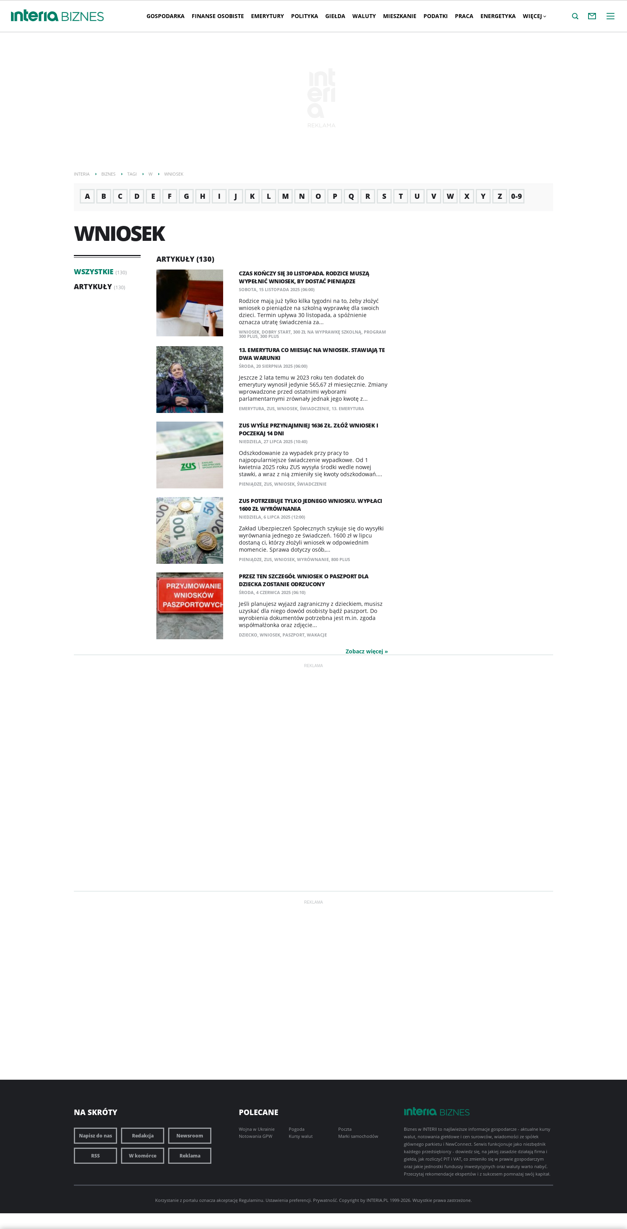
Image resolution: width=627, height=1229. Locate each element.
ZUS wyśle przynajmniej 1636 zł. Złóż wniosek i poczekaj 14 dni (308, 429)
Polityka (304, 16)
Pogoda (296, 1129)
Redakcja (143, 1135)
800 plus (340, 559)
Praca (464, 16)
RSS (95, 1155)
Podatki (436, 16)
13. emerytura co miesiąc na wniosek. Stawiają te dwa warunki (312, 353)
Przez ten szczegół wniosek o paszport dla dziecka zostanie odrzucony (303, 580)
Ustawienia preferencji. (289, 1200)
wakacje (317, 635)
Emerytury (267, 16)
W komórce (142, 1155)
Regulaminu (251, 1200)
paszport (293, 635)
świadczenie (314, 408)
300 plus (269, 336)
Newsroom (189, 1135)
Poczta (345, 1129)
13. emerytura (348, 408)
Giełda (335, 16)
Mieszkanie (399, 16)
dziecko (248, 635)
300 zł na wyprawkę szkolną (327, 332)
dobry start (276, 332)
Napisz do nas (95, 1135)
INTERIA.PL (378, 1200)
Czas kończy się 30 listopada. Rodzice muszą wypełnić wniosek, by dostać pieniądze (304, 277)
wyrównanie (313, 559)
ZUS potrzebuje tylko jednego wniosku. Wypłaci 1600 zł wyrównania (310, 504)
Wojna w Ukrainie (257, 1129)
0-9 (516, 196)
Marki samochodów (358, 1136)
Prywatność (325, 1200)
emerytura (251, 408)
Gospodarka (166, 16)
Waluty (364, 16)
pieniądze (250, 484)
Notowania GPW (255, 1136)
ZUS (271, 408)
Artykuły (93, 286)
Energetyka (498, 16)
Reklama (190, 1155)
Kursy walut (301, 1136)
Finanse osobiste (218, 16)
